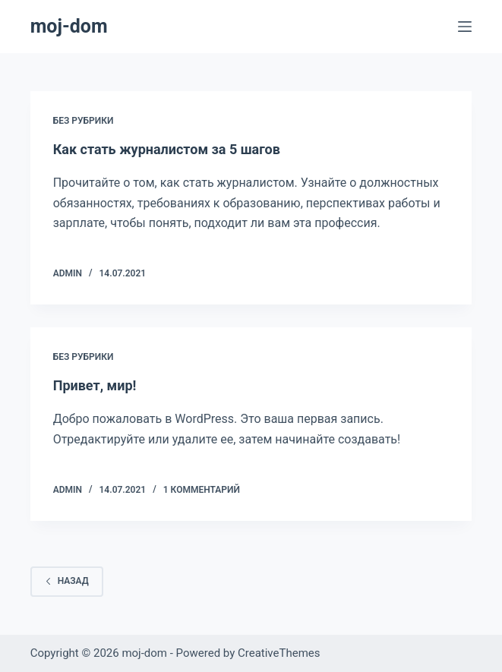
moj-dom (69, 26)
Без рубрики (83, 120)
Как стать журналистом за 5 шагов (166, 149)
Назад (67, 581)
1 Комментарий (201, 489)
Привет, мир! (95, 385)
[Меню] (465, 26)
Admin (67, 273)
